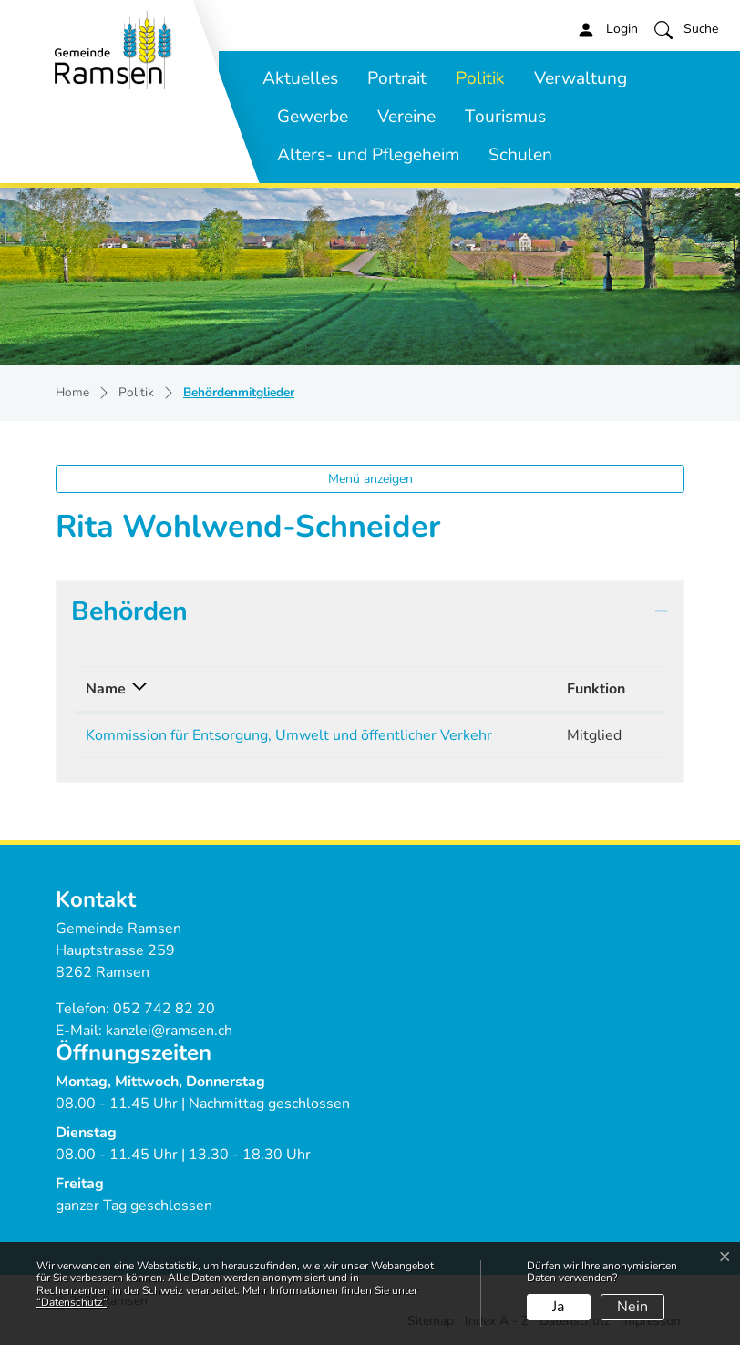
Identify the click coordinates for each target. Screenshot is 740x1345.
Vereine (406, 116)
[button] (686, 29)
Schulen (520, 155)
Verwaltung (580, 78)
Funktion (596, 689)
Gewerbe (312, 116)
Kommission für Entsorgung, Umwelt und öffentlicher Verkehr (289, 735)
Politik (480, 78)
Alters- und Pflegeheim (368, 155)
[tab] (370, 611)
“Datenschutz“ (71, 1302)
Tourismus (505, 116)
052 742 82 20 (164, 1009)
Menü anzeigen (370, 479)
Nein (632, 1307)
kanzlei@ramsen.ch (169, 1031)
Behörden (129, 611)
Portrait (397, 78)
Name (106, 689)
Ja (558, 1307)
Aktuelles (300, 78)
